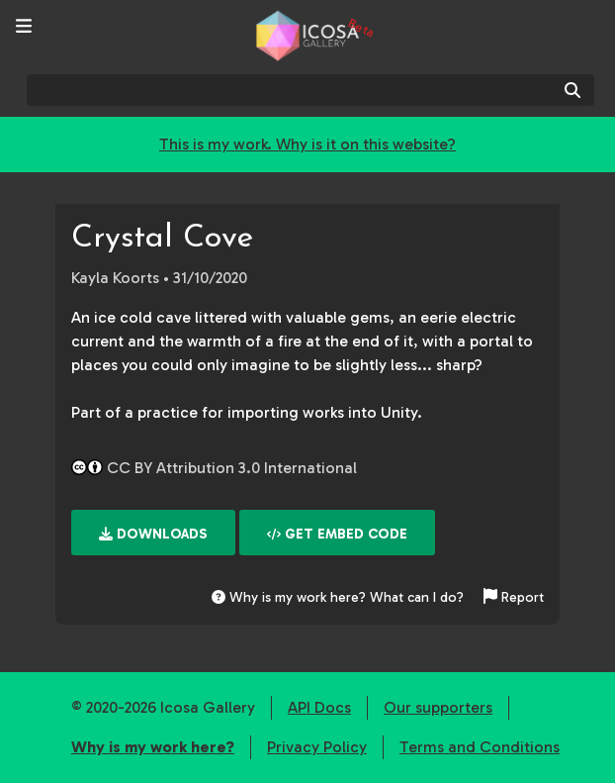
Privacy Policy (317, 746)
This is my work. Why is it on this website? (307, 144)
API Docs (319, 707)
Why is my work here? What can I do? (338, 597)
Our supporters (438, 707)
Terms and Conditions (479, 746)
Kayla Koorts (115, 277)
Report (513, 597)
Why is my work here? (152, 746)
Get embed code (337, 534)
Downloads (153, 534)
